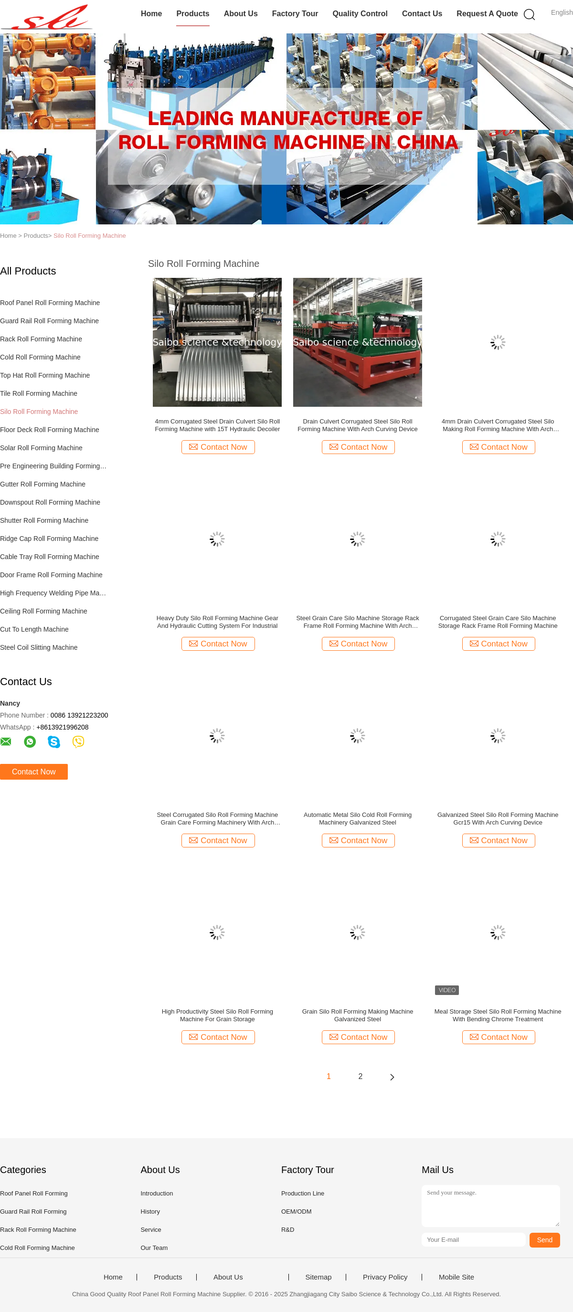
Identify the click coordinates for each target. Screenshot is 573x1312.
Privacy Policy (385, 1277)
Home (151, 14)
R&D (287, 1229)
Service (150, 1229)
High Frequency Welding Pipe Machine (54, 593)
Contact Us (422, 14)
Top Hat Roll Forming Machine (45, 375)
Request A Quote (487, 14)
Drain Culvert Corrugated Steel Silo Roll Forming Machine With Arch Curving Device (357, 425)
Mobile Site (456, 1277)
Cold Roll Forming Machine (40, 357)
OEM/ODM (296, 1211)
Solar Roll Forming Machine (41, 448)
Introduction (156, 1193)
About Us (241, 14)
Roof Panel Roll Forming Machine (50, 303)
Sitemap (319, 1277)
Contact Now (34, 772)
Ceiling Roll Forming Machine (43, 611)
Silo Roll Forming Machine (89, 235)
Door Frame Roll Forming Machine (51, 575)
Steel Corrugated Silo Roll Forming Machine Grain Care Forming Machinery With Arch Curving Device (217, 818)
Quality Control (360, 14)
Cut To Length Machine (34, 629)
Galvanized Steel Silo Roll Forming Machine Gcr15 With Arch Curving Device (498, 818)
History (149, 1211)
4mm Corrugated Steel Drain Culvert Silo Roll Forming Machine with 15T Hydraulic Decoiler (217, 425)
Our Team (154, 1247)
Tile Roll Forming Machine (38, 393)
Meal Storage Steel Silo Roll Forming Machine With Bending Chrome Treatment (498, 1015)
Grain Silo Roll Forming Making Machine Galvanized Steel (358, 1015)
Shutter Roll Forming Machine (44, 520)
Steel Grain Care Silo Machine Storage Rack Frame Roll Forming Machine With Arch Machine (357, 622)
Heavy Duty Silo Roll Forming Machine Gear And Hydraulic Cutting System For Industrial (217, 621)
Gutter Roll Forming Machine (42, 484)
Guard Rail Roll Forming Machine (49, 321)
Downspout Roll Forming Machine (50, 502)
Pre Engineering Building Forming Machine (54, 466)
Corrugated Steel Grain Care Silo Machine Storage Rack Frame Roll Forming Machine (498, 621)
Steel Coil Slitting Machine (39, 647)
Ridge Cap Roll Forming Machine (49, 538)
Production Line (302, 1193)
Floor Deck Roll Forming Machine (49, 430)
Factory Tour (295, 14)
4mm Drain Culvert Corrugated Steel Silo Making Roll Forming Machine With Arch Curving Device (498, 425)
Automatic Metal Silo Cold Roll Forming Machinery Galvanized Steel (358, 818)
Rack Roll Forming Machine (41, 339)
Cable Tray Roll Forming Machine (49, 557)
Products (192, 14)
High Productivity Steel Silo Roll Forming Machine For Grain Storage (217, 1015)
